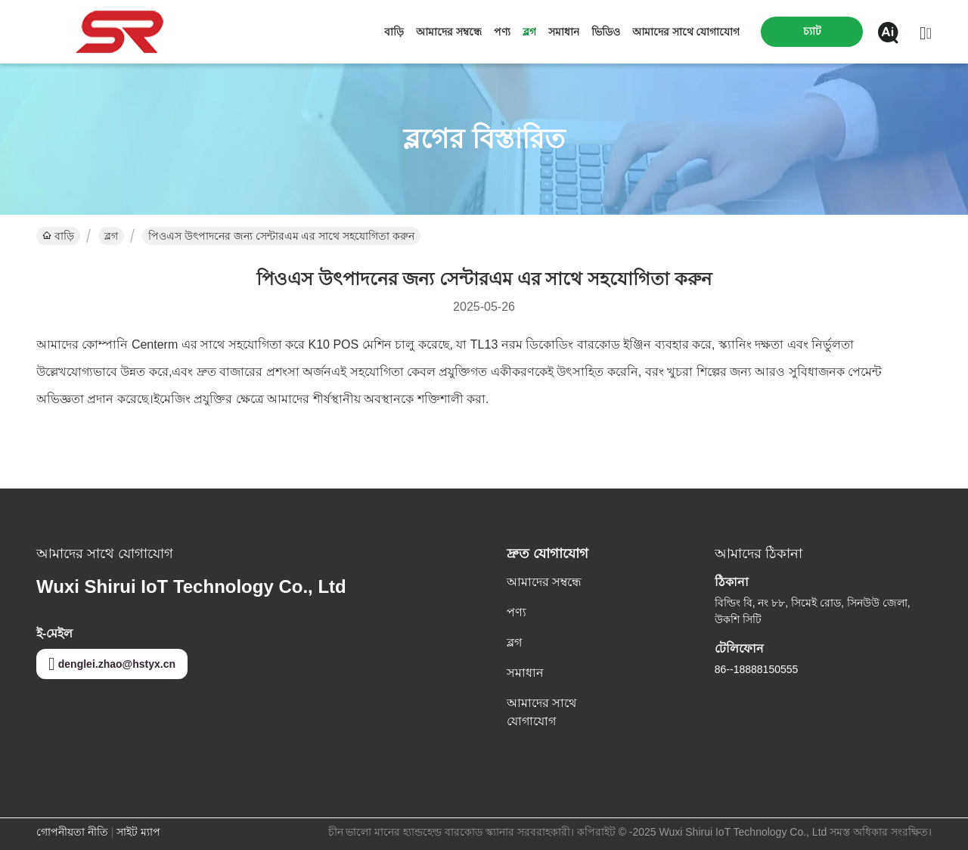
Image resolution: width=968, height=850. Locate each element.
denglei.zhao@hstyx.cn (111, 664)
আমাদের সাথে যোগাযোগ (686, 32)
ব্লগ (529, 32)
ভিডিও (605, 32)
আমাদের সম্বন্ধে (449, 32)
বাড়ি (394, 32)
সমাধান (563, 32)
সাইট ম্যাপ (138, 832)
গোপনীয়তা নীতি (72, 832)
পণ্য (502, 32)
